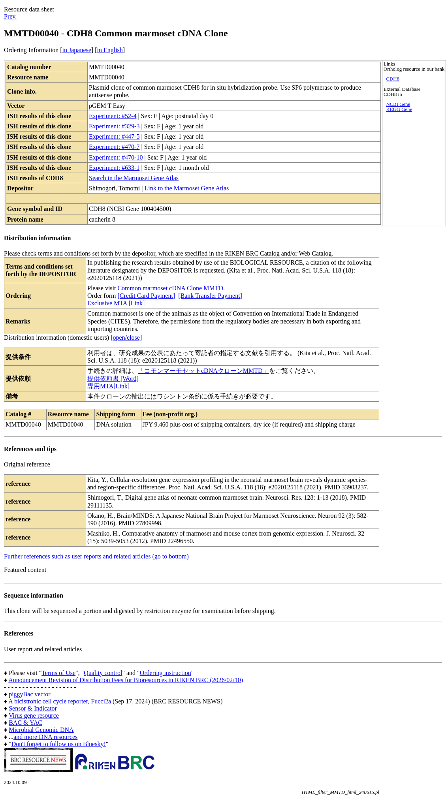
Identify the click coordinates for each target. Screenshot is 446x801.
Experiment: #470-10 (116, 157)
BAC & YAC (25, 722)
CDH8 (392, 79)
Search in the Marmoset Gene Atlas (134, 178)
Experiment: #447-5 (114, 136)
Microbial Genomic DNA (41, 729)
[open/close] (126, 337)
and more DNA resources (45, 736)
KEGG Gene (399, 109)
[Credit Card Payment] (146, 295)
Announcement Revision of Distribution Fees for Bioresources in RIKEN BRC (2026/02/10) (125, 680)
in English (109, 50)
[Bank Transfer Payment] (210, 295)
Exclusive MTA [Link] (116, 303)
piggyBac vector (29, 694)
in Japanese (76, 50)
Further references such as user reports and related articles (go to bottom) (96, 556)
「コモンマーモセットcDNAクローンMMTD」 (203, 370)
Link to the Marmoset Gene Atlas (186, 188)
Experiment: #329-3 (114, 126)
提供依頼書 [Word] (113, 378)
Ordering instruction (165, 672)
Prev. (10, 16)
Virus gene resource (34, 715)
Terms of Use (58, 672)
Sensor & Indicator (33, 708)
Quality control (103, 672)
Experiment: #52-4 (112, 116)
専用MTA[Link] (108, 386)
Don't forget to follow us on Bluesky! (58, 744)
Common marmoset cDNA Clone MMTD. (171, 288)
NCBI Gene (398, 104)
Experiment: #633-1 (114, 167)
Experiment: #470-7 (114, 146)
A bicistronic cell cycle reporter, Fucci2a (59, 701)
